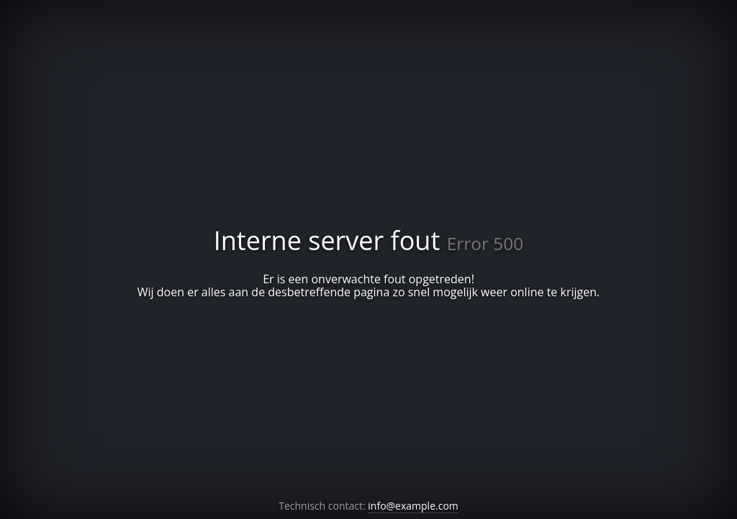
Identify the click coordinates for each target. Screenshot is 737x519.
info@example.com (413, 506)
